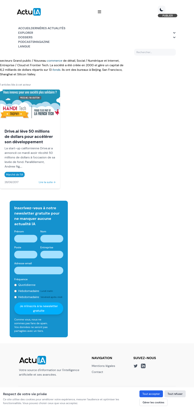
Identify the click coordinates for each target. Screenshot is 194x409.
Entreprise (46, 247)
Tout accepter (151, 394)
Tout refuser (175, 394)
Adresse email (23, 263)
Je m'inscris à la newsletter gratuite (39, 308)
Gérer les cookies (153, 402)
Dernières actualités (48, 29)
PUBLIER (166, 16)
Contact (97, 372)
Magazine (42, 42)
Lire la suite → (47, 182)
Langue (24, 47)
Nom (43, 231)
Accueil (24, 29)
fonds (56, 70)
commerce (54, 61)
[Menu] (99, 12)
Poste (17, 247)
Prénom (19, 231)
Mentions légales (103, 366)
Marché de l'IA (14, 174)
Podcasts (26, 42)
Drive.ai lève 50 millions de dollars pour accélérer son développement (29, 136)
